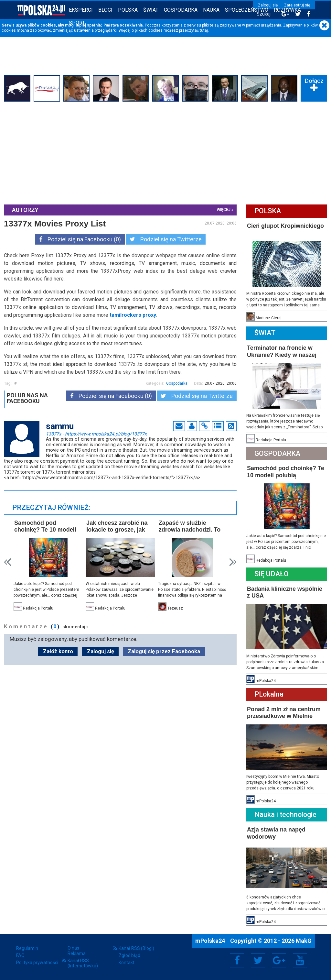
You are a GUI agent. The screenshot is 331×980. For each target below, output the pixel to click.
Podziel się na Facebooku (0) (80, 239)
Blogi (105, 10)
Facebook (237, 960)
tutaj (204, 30)
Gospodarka (181, 10)
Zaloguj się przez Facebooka (164, 651)
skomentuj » (75, 626)
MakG (304, 940)
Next (233, 562)
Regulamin (27, 948)
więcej (223, 209)
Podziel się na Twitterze (166, 239)
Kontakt (126, 962)
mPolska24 (210, 940)
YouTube (300, 960)
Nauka (211, 10)
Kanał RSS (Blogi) (136, 948)
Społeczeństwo (246, 10)
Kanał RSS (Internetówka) (83, 963)
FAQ (20, 955)
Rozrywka (287, 10)
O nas (73, 948)
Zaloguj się (268, 5)
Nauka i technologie (285, 814)
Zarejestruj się (297, 5)
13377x (96, 433)
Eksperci (81, 10)
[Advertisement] (165, 152)
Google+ (279, 960)
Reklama (77, 953)
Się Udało (271, 574)
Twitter (257, 960)
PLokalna (268, 694)
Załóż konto (58, 651)
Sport (77, 23)
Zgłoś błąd (129, 955)
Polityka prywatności (37, 962)
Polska (128, 10)
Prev (7, 562)
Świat (150, 10)
